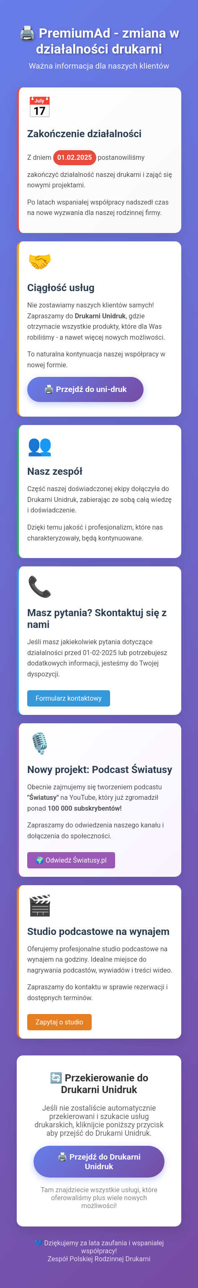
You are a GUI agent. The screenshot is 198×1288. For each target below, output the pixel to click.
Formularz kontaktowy (69, 698)
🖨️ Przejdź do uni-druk (85, 389)
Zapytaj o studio (59, 1022)
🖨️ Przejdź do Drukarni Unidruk (99, 1161)
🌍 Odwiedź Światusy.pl (71, 860)
